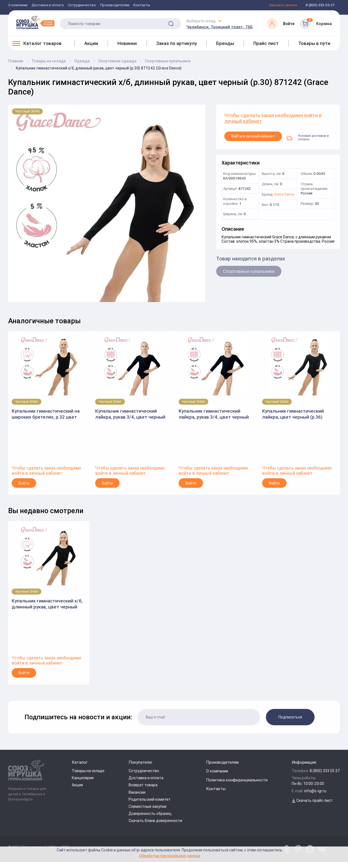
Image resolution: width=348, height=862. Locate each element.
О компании (17, 5)
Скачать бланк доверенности (155, 820)
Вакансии (137, 792)
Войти (23, 483)
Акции (91, 43)
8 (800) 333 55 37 (325, 771)
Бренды (225, 43)
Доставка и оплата (48, 5)
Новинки (127, 43)
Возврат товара (143, 785)
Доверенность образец (150, 813)
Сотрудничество (82, 5)
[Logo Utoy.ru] (35, 22)
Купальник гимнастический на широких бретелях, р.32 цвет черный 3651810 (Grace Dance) (46, 414)
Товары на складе (88, 771)
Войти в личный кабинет (253, 136)
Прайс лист (266, 43)
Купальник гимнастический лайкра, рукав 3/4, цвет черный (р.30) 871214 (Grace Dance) (130, 414)
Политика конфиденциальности (237, 780)
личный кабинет (243, 121)
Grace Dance (284, 195)
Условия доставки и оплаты (307, 137)
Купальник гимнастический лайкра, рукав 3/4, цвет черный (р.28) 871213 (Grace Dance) (214, 414)
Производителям (114, 5)
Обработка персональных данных (169, 855)
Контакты (141, 5)
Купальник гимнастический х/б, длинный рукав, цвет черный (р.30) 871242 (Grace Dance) (47, 604)
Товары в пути (314, 43)
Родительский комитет (149, 799)
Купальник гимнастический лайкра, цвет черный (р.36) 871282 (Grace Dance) (293, 414)
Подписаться (290, 717)
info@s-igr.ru (315, 791)
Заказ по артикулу (176, 43)
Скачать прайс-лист (312, 800)
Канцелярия (83, 778)
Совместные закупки (147, 806)
